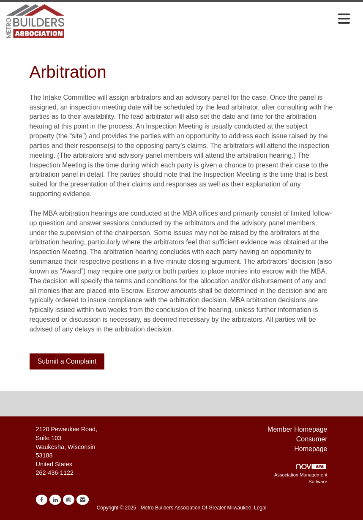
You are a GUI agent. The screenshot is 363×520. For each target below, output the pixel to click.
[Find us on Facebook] (41, 500)
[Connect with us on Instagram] (68, 500)
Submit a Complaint (67, 361)
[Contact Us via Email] (82, 500)
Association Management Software (301, 474)
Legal (260, 508)
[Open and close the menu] (209, 19)
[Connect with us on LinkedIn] (55, 500)
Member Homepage (297, 429)
